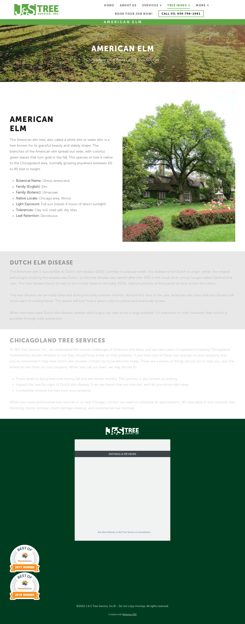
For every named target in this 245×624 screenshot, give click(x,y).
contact (113, 402)
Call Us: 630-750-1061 (181, 13)
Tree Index (178, 5)
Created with (122, 614)
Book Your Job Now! (134, 13)
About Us (128, 5)
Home (109, 5)
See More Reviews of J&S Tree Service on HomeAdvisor (124, 532)
